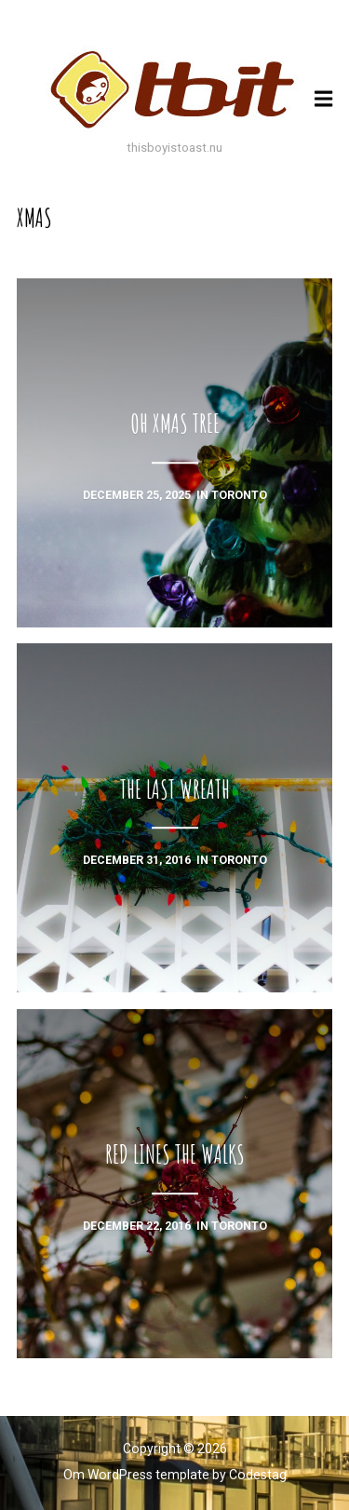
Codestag (258, 1474)
